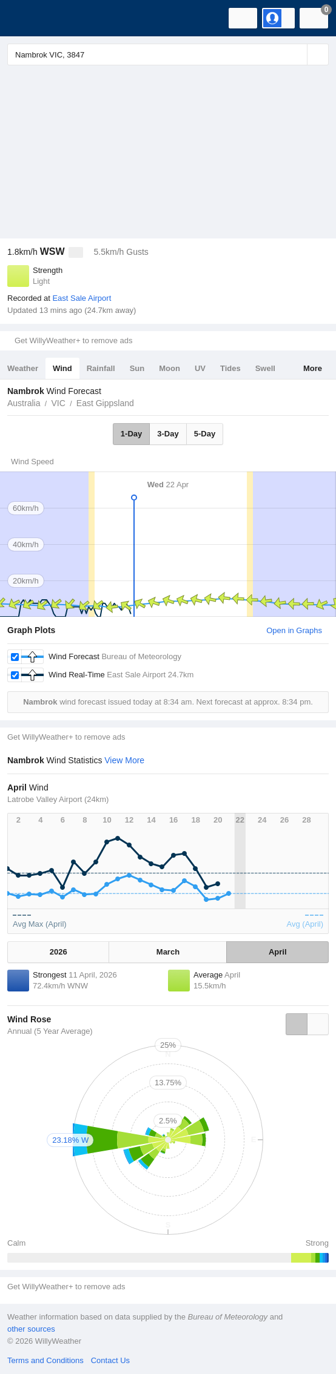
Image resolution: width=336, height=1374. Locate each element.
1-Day (131, 433)
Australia (23, 403)
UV (200, 368)
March (168, 951)
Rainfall (101, 368)
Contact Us (110, 1360)
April (278, 951)
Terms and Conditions (45, 1360)
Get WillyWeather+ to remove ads (73, 340)
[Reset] (296, 54)
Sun (137, 368)
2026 (58, 951)
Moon (169, 368)
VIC (58, 403)
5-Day (204, 433)
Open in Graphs (294, 630)
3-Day (167, 433)
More (312, 368)
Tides (230, 368)
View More (124, 760)
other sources (31, 1328)
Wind (62, 368)
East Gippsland (105, 403)
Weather (22, 368)
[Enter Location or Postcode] (168, 54)
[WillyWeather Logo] (27, 18)
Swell (265, 368)
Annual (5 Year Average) (50, 1031)
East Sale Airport (81, 298)
